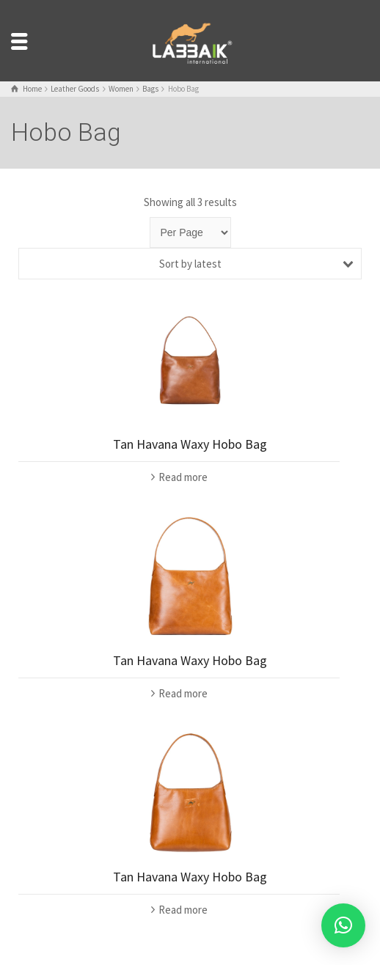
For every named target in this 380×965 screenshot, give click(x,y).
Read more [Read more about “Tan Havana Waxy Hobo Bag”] (183, 477)
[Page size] (190, 232)
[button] (343, 925)
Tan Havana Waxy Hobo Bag (190, 444)
